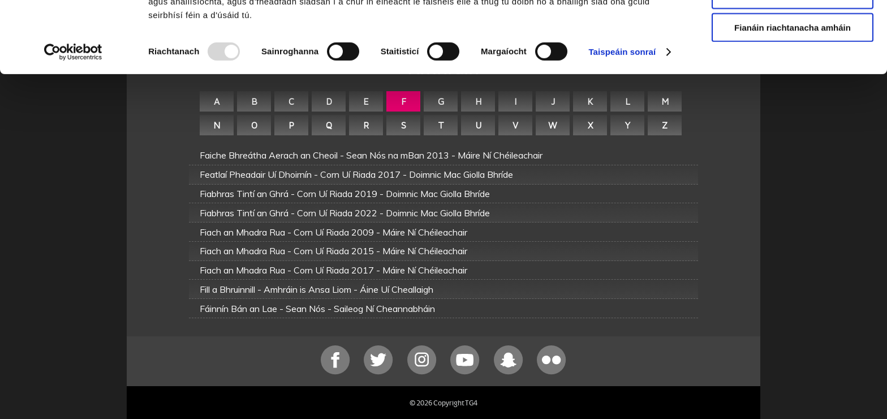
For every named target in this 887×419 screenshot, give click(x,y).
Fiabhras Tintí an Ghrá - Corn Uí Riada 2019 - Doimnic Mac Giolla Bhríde (345, 193)
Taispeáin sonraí (622, 118)
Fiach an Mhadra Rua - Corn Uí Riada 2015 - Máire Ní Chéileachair (333, 250)
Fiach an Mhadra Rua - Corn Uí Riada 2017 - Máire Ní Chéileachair (333, 270)
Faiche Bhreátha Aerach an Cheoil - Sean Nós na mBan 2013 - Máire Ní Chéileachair (371, 155)
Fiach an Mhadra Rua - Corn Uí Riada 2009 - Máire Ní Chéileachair (333, 232)
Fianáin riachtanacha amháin (792, 94)
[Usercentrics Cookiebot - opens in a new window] (73, 118)
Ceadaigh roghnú (792, 61)
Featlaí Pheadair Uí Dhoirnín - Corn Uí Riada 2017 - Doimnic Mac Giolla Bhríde (356, 174)
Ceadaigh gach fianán (792, 28)
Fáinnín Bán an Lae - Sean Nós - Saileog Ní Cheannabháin (317, 308)
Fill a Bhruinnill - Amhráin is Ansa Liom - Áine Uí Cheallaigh (316, 289)
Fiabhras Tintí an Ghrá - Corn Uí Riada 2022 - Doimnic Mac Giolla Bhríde (345, 213)
